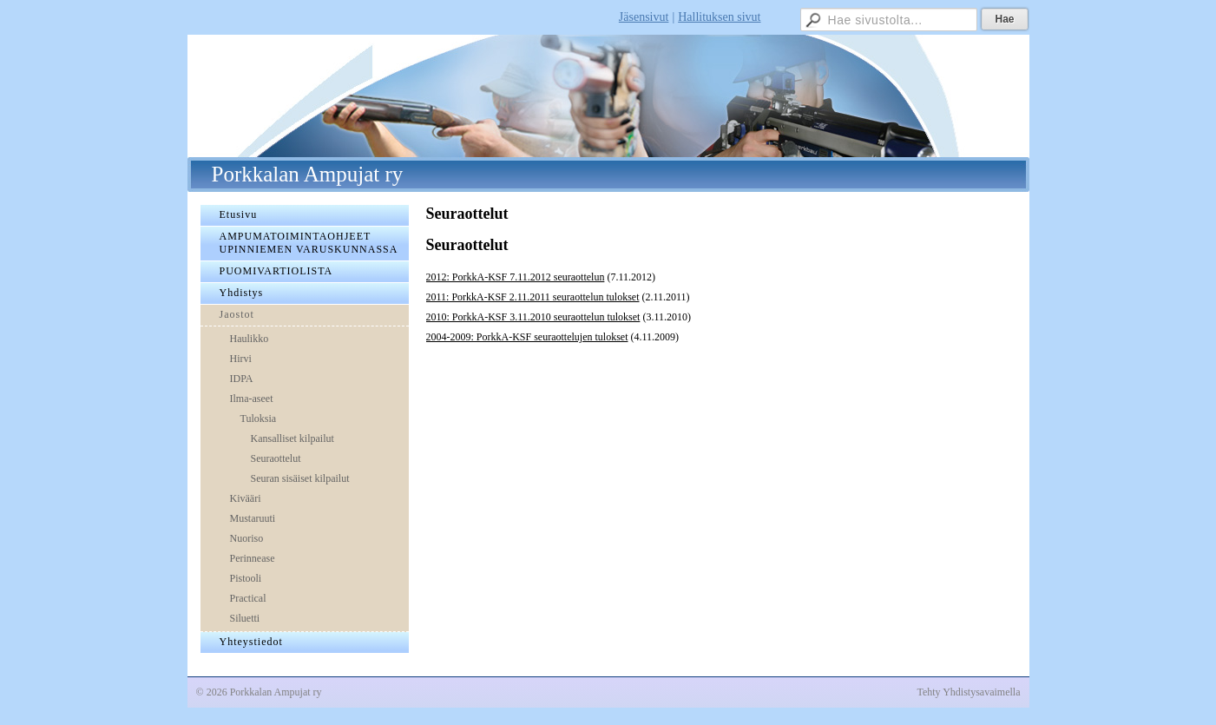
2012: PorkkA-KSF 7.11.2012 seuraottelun (515, 277)
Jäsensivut (644, 16)
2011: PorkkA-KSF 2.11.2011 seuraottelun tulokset (533, 297)
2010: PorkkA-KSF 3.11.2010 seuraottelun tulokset (533, 317)
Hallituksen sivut (719, 16)
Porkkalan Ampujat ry (308, 174)
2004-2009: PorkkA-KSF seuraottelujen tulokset (527, 337)
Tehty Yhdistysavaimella (968, 692)
